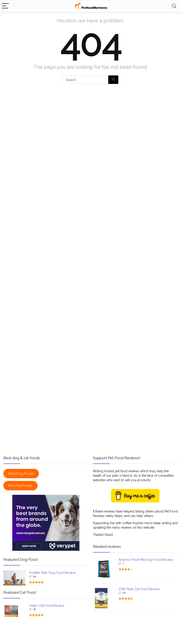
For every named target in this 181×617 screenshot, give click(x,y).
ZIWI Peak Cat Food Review (139, 589)
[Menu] (5, 6)
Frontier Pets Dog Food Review (52, 572)
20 (123, 592)
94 (34, 576)
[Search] (174, 6)
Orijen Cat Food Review (46, 605)
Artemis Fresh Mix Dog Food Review (146, 559)
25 (34, 609)
